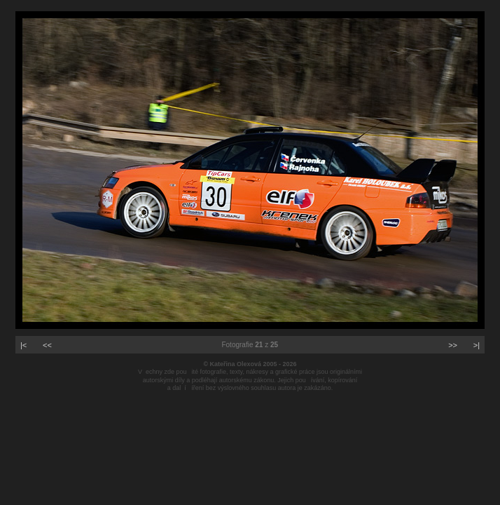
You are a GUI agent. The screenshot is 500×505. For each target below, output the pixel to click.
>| (476, 345)
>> (452, 345)
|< (23, 345)
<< (47, 345)
